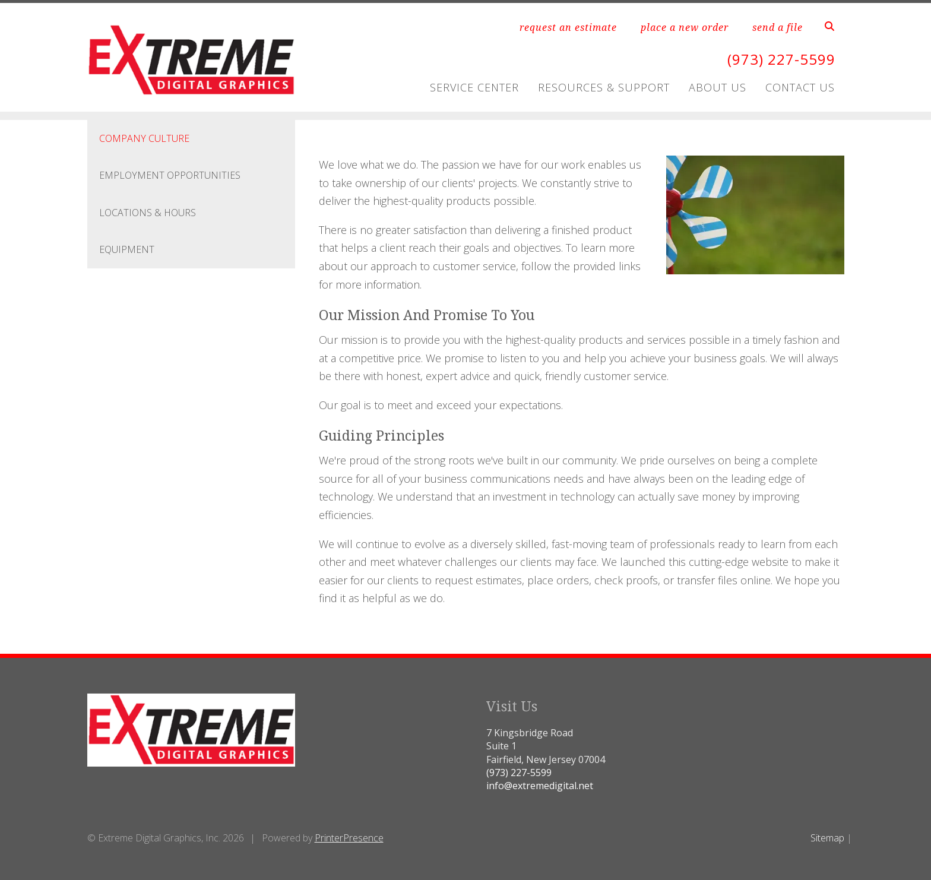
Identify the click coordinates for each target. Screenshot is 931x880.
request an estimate (568, 27)
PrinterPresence (349, 837)
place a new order (685, 27)
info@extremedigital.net (539, 785)
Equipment (126, 249)
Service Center (474, 87)
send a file (777, 27)
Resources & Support (604, 87)
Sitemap (827, 837)
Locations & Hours (147, 212)
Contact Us (800, 87)
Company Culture (144, 138)
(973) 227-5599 (781, 59)
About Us (717, 87)
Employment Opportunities (169, 175)
